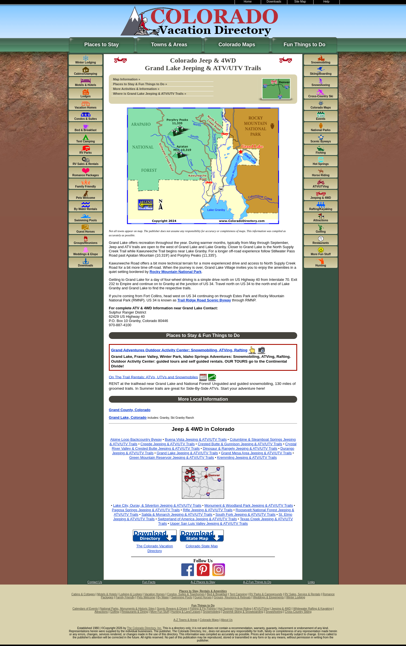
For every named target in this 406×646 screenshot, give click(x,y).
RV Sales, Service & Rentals (302, 594)
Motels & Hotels (107, 594)
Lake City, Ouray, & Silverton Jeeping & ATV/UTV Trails (157, 505)
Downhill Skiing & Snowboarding (243, 611)
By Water (163, 597)
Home (248, 1)
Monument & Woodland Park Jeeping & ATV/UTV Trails (248, 505)
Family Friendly (125, 597)
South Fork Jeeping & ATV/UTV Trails (245, 514)
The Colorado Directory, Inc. (144, 628)
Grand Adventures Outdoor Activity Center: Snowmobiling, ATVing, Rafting (179, 350)
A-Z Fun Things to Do (257, 582)
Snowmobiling (211, 611)
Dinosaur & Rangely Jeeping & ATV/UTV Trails (240, 448)
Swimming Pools (181, 597)
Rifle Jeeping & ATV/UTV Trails (208, 510)
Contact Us (94, 582)
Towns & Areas (169, 44)
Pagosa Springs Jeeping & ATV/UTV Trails (146, 510)
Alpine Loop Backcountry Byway (136, 439)
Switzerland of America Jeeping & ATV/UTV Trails (197, 519)
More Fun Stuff (159, 611)
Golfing (114, 611)
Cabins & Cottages (83, 594)
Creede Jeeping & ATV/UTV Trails (167, 444)
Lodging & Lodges (130, 594)
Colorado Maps (237, 44)
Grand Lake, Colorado (128, 417)
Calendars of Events (85, 608)
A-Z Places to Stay (203, 582)
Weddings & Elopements (268, 597)
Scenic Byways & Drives (172, 608)
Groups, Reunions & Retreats (232, 597)
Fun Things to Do (304, 44)
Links (311, 582)
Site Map (300, 1)
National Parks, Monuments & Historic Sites (127, 608)
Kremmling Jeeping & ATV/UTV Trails (247, 457)
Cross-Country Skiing (298, 611)
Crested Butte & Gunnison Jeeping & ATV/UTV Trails (240, 444)
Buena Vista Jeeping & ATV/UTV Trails (196, 439)
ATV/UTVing (261, 608)
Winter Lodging (295, 597)
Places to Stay (101, 44)
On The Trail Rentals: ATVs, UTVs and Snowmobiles (153, 377)
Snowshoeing (274, 611)
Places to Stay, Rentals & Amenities (203, 591)
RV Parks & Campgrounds (265, 594)
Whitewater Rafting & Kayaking (312, 608)
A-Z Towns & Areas (185, 619)
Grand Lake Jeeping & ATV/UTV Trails (187, 453)
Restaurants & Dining (135, 611)
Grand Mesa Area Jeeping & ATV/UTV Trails (256, 453)
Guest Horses (202, 597)
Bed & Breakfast (217, 594)
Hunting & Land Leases (185, 611)
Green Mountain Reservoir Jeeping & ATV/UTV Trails (171, 457)
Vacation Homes (154, 594)
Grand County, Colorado (130, 410)
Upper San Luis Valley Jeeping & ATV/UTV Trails (209, 523)
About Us (227, 619)
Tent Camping (238, 594)
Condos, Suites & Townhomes (186, 594)
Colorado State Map (202, 546)
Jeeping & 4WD (281, 608)
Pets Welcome (146, 597)
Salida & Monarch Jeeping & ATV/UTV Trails (177, 514)
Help (326, 1)
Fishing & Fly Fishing (203, 608)
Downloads (274, 1)
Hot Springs (225, 608)
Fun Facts (149, 582)
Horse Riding (243, 608)
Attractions (101, 611)
